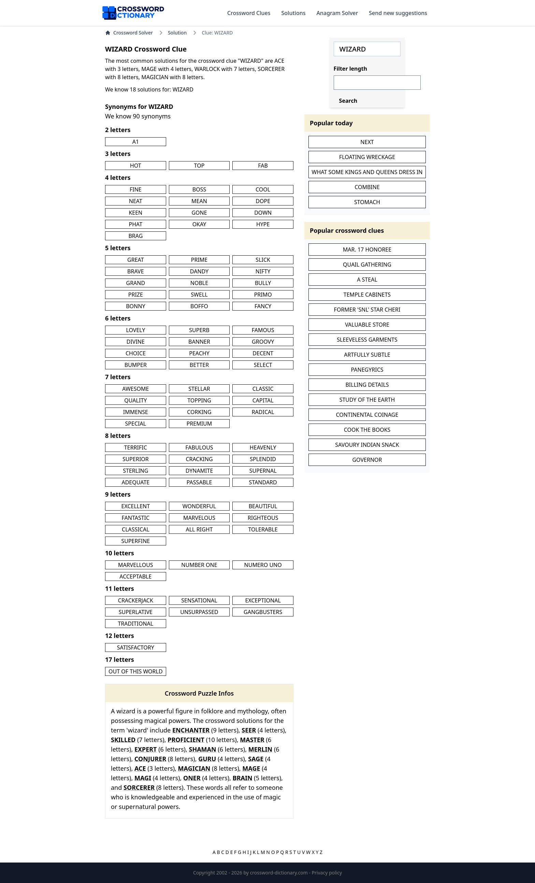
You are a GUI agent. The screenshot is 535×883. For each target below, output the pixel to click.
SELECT (263, 365)
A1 (135, 141)
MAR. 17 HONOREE (367, 249)
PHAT (136, 224)
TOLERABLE (263, 529)
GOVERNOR (367, 460)
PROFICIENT (186, 740)
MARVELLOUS (135, 565)
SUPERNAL (263, 470)
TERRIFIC (135, 447)
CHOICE (136, 353)
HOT (135, 165)
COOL (263, 189)
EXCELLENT (135, 506)
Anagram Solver (337, 13)
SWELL (199, 294)
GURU (207, 759)
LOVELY (135, 330)
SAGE (255, 759)
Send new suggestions (398, 13)
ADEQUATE (135, 482)
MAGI (142, 778)
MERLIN (260, 749)
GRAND (135, 283)
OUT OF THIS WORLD (136, 671)
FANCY (263, 306)
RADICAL (263, 412)
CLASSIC (263, 389)
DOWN (263, 212)
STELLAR (199, 389)
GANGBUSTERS (263, 612)
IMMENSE (135, 412)
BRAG (135, 236)
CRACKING (199, 459)
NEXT (367, 142)
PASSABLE (199, 482)
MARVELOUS (199, 518)
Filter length (350, 68)
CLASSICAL (135, 529)
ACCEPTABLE (135, 576)
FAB (263, 165)
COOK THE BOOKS (367, 429)
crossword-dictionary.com (279, 872)
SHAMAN (202, 749)
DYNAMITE (199, 470)
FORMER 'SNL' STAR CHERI (367, 309)
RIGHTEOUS (263, 518)
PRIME (199, 260)
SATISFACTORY (135, 647)
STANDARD (263, 482)
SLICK (263, 260)
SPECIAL (135, 423)
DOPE (263, 201)
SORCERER (139, 787)
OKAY (199, 224)
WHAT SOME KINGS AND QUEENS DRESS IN (367, 172)
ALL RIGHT (199, 529)
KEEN (135, 212)
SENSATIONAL (199, 600)
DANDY (199, 271)
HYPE (263, 224)
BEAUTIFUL (263, 506)
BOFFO (199, 306)
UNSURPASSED (199, 612)
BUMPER (136, 365)
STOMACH (367, 202)
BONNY (135, 306)
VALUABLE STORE (367, 324)
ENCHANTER (190, 730)
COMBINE (367, 187)
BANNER (199, 341)
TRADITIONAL (135, 623)
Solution (177, 32)
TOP (199, 165)
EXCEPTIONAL (263, 600)
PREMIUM (199, 423)
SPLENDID (263, 459)
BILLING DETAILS (367, 384)
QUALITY (135, 400)
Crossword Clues (249, 13)
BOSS (199, 189)
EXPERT (145, 749)
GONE (199, 212)
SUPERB (199, 330)
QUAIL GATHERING (367, 264)
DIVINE (136, 341)
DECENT (262, 353)
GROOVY (263, 341)
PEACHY (199, 353)
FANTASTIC (136, 518)
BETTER (199, 365)
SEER (249, 730)
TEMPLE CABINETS (367, 294)
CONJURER (150, 759)
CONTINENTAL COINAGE (367, 414)
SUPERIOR (135, 459)
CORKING (199, 412)
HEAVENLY (263, 447)
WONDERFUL (199, 506)
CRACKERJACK (135, 600)
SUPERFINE (135, 541)
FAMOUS (263, 330)
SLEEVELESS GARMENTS (367, 339)
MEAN (199, 201)
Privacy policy (327, 872)
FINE (136, 189)
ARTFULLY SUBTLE (367, 354)
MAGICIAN (194, 768)
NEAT (135, 201)
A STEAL (367, 279)
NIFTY (263, 271)
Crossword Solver (129, 32)
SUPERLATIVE (136, 612)
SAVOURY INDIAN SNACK (367, 444)
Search (348, 100)
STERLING (135, 470)
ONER (192, 778)
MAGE (251, 768)
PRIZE (135, 294)
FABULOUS (199, 447)
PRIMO (263, 294)
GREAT (135, 260)
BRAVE (135, 271)
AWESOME (135, 389)
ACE (140, 768)
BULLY (263, 283)
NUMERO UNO (263, 565)
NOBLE (199, 283)
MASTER (252, 740)
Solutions (293, 13)
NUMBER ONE (199, 565)
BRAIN (242, 778)
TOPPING (199, 400)
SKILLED (123, 740)
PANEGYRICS (367, 369)
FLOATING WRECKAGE (367, 157)
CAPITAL (263, 400)
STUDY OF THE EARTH (367, 399)
